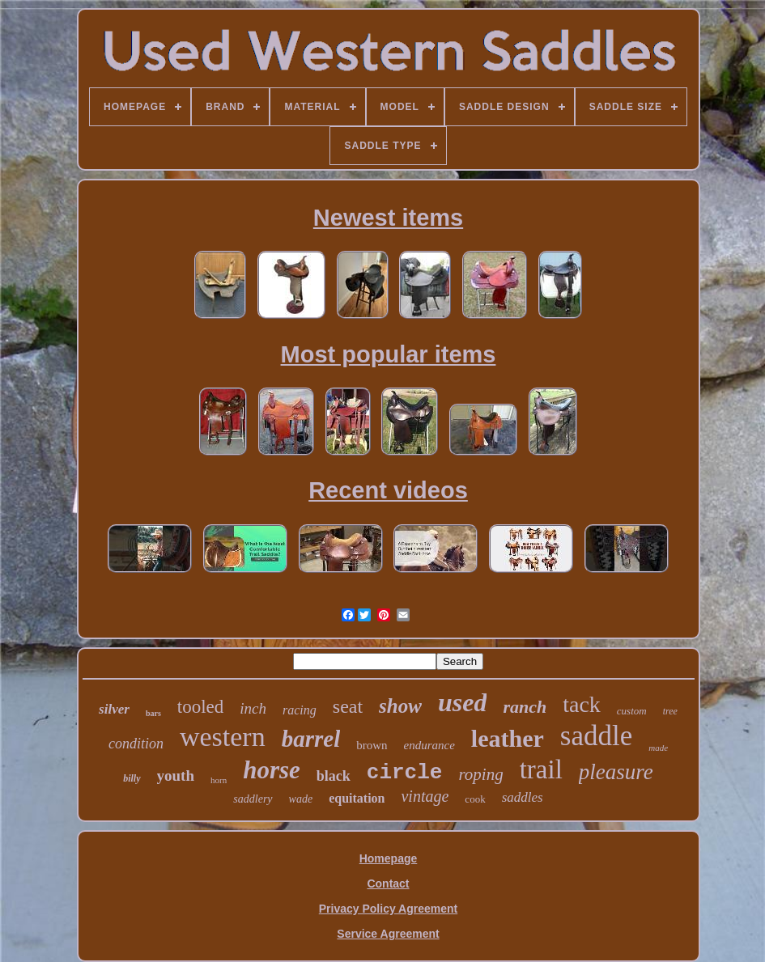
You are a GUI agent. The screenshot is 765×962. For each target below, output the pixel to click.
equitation (357, 798)
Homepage (388, 858)
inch (253, 708)
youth (175, 775)
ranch (524, 707)
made (658, 747)
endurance (429, 745)
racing (300, 710)
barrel (311, 739)
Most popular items (388, 354)
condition (136, 743)
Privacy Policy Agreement (388, 908)
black (334, 776)
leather (507, 738)
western (223, 737)
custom (632, 711)
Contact (388, 883)
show (400, 706)
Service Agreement (388, 933)
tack (582, 704)
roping (480, 774)
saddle (596, 736)
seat (348, 706)
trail (541, 769)
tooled (200, 707)
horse (271, 770)
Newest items (388, 218)
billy (131, 778)
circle (405, 773)
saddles (522, 797)
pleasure (616, 772)
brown (371, 745)
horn (218, 780)
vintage (424, 796)
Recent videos (388, 490)
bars (153, 713)
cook (475, 799)
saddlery (252, 799)
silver (114, 709)
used (462, 702)
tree (670, 711)
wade (301, 799)
